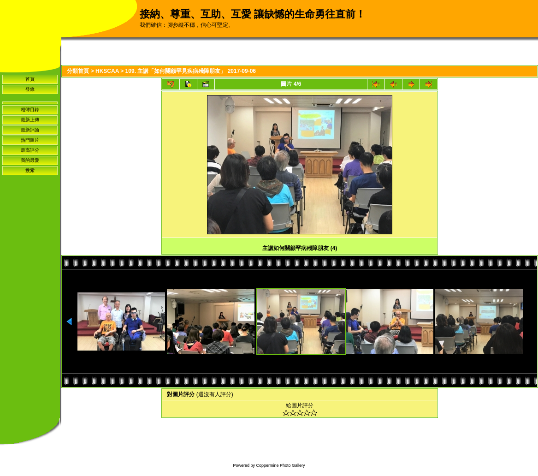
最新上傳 (30, 119)
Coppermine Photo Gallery (280, 465)
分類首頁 (78, 71)
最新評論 (30, 129)
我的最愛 (30, 160)
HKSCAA (107, 71)
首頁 (30, 79)
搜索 (30, 170)
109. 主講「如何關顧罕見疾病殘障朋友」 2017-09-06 (190, 71)
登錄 (30, 89)
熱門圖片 (30, 140)
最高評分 (30, 150)
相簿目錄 (30, 109)
